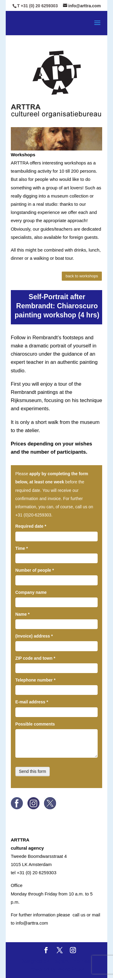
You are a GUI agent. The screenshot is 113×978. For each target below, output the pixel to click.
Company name (31, 592)
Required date (30, 526)
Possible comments (35, 724)
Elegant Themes (69, 961)
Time (21, 548)
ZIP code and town (35, 658)
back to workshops (82, 276)
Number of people (34, 570)
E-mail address (31, 701)
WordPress (70, 969)
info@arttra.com (32, 923)
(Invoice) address (34, 636)
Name (22, 614)
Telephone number (35, 680)
